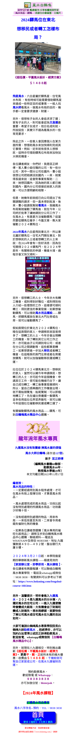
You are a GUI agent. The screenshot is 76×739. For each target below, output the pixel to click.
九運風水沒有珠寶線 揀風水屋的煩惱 (38, 447)
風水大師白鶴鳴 (35, 453)
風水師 (17, 107)
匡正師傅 (57, 458)
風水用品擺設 (43, 313)
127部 (58, 453)
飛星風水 (18, 96)
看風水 (42, 205)
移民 (47, 350)
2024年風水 (20, 231)
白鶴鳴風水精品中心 (28, 414)
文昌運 (54, 122)
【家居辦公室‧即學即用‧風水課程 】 (36, 564)
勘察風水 (29, 629)
